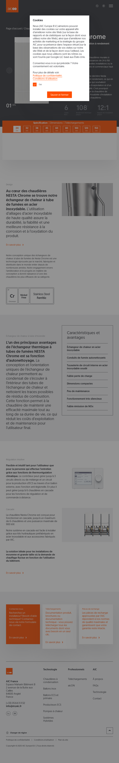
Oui (40, 84)
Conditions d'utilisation (45, 78)
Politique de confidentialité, (47, 75)
